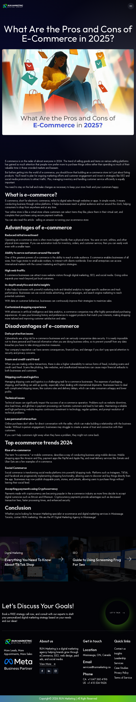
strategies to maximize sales (95, 304)
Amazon (31, 449)
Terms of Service (123, 678)
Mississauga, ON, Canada (97, 655)
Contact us (120, 649)
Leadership (120, 658)
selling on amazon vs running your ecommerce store (62, 229)
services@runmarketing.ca (96, 667)
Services (118, 663)
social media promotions (21, 192)
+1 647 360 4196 (97, 679)
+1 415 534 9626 (97, 683)
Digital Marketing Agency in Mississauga (74, 503)
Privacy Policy (121, 673)
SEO (118, 189)
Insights (118, 653)
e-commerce (49, 186)
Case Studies (121, 668)
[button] (47, 664)
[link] (12, 6)
